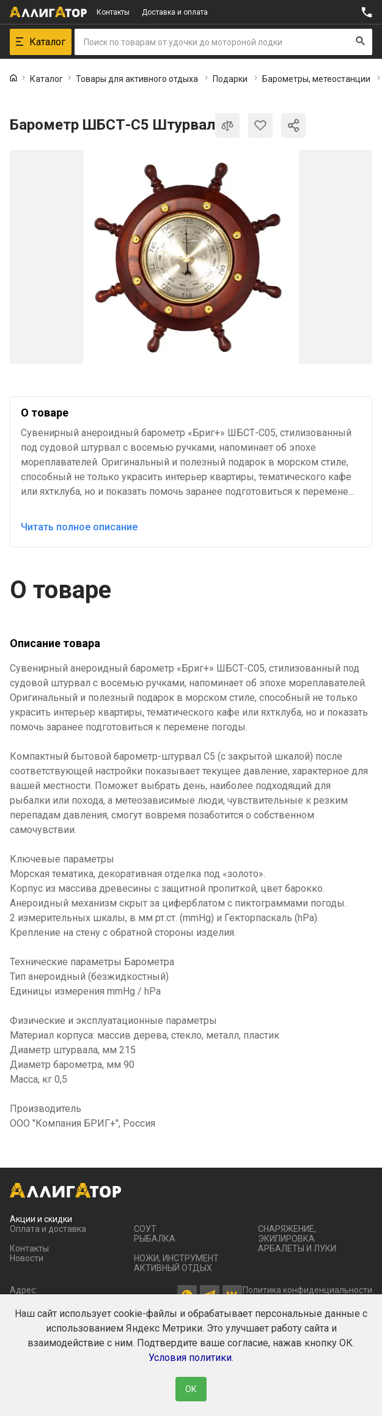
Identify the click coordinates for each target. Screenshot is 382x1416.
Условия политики (190, 1357)
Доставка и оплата (175, 12)
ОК (191, 1389)
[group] (191, 257)
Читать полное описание (79, 527)
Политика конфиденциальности (307, 1290)
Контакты (113, 12)
